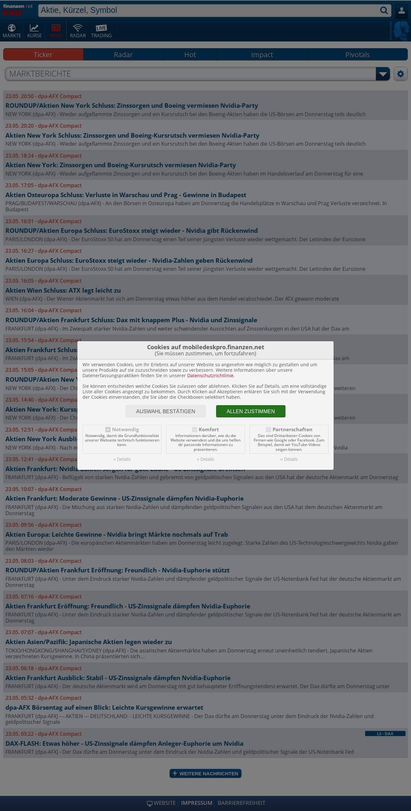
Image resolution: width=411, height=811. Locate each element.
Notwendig (125, 429)
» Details (122, 459)
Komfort (209, 429)
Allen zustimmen (251, 411)
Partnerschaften (292, 429)
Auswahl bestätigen (165, 411)
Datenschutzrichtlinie (210, 375)
